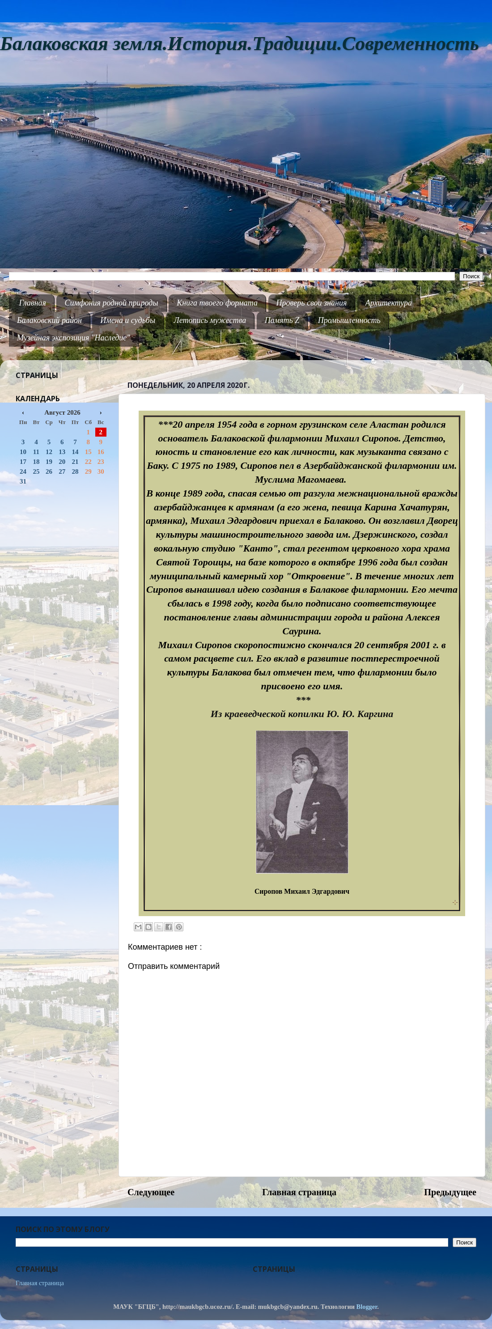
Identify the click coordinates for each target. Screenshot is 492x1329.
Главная (32, 302)
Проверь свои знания (311, 302)
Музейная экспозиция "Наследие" (73, 337)
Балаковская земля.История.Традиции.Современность (239, 44)
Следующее (150, 1192)
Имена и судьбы (127, 320)
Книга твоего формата (217, 302)
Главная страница (299, 1192)
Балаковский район (49, 320)
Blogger (366, 1306)
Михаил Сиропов (362, 438)
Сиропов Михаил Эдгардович (301, 891)
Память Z (282, 320)
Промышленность (349, 320)
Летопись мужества (210, 320)
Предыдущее (450, 1192)
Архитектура (388, 302)
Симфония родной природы (111, 302)
